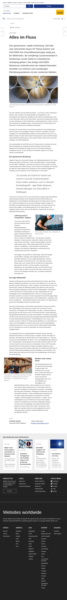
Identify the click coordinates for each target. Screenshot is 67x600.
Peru (17, 543)
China (30, 533)
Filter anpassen (15, 28)
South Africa (6, 536)
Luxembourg (44, 559)
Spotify (54, 491)
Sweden (43, 581)
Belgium (43, 533)
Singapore (31, 551)
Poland (43, 568)
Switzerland (44, 583)
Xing (53, 488)
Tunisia (5, 533)
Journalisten (28, 13)
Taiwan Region (33, 554)
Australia (56, 531)
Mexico (18, 541)
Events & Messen (39, 481)
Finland (43, 541)
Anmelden (9, 490)
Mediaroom (7, 13)
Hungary (43, 551)
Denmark (43, 538)
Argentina (18, 531)
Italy (42, 556)
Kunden (17, 13)
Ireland (43, 554)
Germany (43, 546)
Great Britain (44, 549)
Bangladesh (32, 531)
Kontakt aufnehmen (40, 491)
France (43, 543)
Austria (43, 531)
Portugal (43, 571)
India (30, 538)
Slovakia (43, 576)
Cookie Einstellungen (25, 486)
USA (17, 546)
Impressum (22, 481)
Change (49, 6)
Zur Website (7, 11)
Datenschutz (22, 483)
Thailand (31, 556)
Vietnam (31, 559)
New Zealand (57, 533)
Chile (17, 538)
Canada (18, 536)
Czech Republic (45, 536)
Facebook (54, 481)
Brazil (17, 533)
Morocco (5, 531)
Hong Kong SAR (33, 536)
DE (45, 560)
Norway (43, 566)
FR (47, 533)
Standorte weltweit (40, 483)
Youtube (54, 486)
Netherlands (44, 563)
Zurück (11, 23)
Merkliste (57, 19)
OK (29, 6)
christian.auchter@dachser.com (40, 423)
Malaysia (31, 549)
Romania (43, 573)
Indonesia (31, 541)
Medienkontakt (39, 488)
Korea (30, 546)
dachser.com (54, 521)
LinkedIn (54, 483)
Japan (30, 543)
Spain (42, 578)
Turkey (43, 588)
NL (49, 533)
